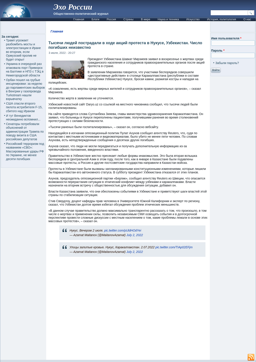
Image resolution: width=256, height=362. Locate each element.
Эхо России (72, 7)
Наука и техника (168, 19)
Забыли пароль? (227, 63)
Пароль (217, 50)
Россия (111, 19)
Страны (128, 19)
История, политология (221, 19)
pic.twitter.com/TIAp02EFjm (174, 247)
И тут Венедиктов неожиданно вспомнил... (23, 117)
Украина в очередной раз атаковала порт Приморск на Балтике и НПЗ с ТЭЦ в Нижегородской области (25, 69)
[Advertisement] (128, 310)
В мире (145, 19)
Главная (78, 19)
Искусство (193, 19)
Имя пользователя (226, 38)
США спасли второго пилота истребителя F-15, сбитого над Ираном (24, 107)
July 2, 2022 (134, 235)
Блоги (95, 19)
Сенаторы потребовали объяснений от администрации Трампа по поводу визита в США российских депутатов (25, 131)
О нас (247, 19)
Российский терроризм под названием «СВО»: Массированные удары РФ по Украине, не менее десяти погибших (25, 151)
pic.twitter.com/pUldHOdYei (122, 230)
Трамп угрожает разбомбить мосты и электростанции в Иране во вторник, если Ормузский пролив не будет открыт (23, 50)
